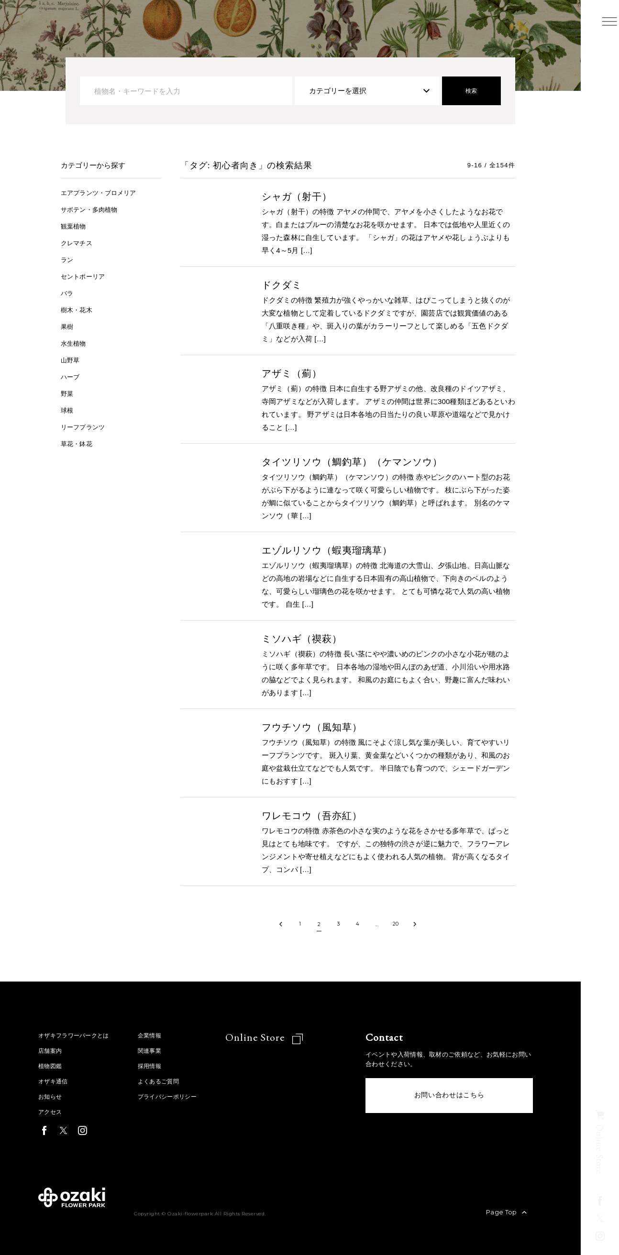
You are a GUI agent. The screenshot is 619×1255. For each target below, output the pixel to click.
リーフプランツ (86, 427)
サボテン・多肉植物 (93, 209)
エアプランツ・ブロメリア (104, 192)
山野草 (71, 360)
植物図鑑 (51, 1065)
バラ (68, 293)
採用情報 (156, 1065)
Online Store (267, 1037)
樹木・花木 (79, 310)
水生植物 (75, 343)
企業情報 (156, 1035)
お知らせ (51, 1096)
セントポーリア (86, 276)
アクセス (51, 1111)
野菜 (68, 393)
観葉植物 (75, 226)
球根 (68, 410)
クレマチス (79, 243)
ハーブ (71, 376)
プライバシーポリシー (175, 1096)
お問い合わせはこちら (449, 1097)
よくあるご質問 (166, 1081)
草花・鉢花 (79, 443)
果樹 (68, 326)
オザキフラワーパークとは (76, 1035)
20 (395, 924)
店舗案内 (51, 1050)
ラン (68, 259)
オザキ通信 (54, 1081)
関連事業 (156, 1050)
